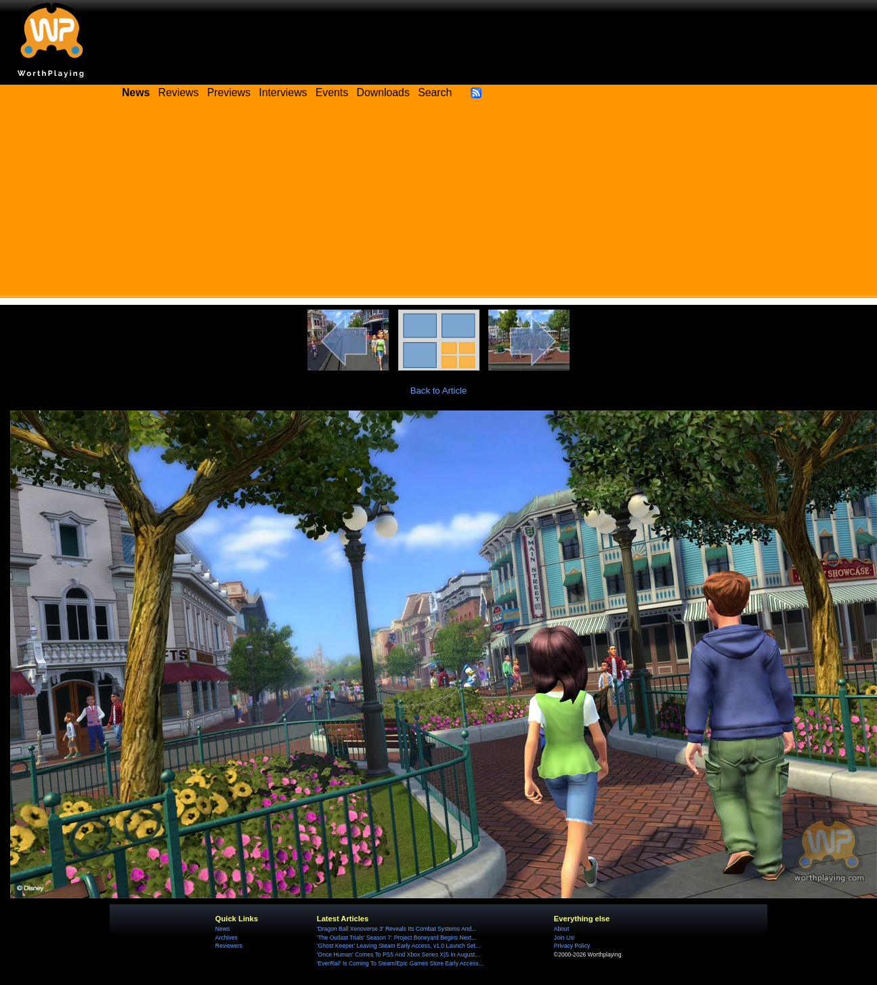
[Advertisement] (438, 203)
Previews (229, 92)
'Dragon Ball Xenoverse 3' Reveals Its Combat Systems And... (396, 928)
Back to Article (438, 390)
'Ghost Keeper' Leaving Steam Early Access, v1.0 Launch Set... (398, 945)
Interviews (283, 92)
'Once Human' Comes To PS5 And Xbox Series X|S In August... (398, 954)
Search (435, 92)
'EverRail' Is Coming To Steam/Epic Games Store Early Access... (400, 963)
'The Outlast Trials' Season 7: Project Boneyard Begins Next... (396, 937)
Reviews (178, 92)
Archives (226, 937)
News (222, 928)
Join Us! (564, 937)
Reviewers (228, 945)
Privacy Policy (572, 945)
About (561, 928)
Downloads (383, 92)
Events (332, 92)
